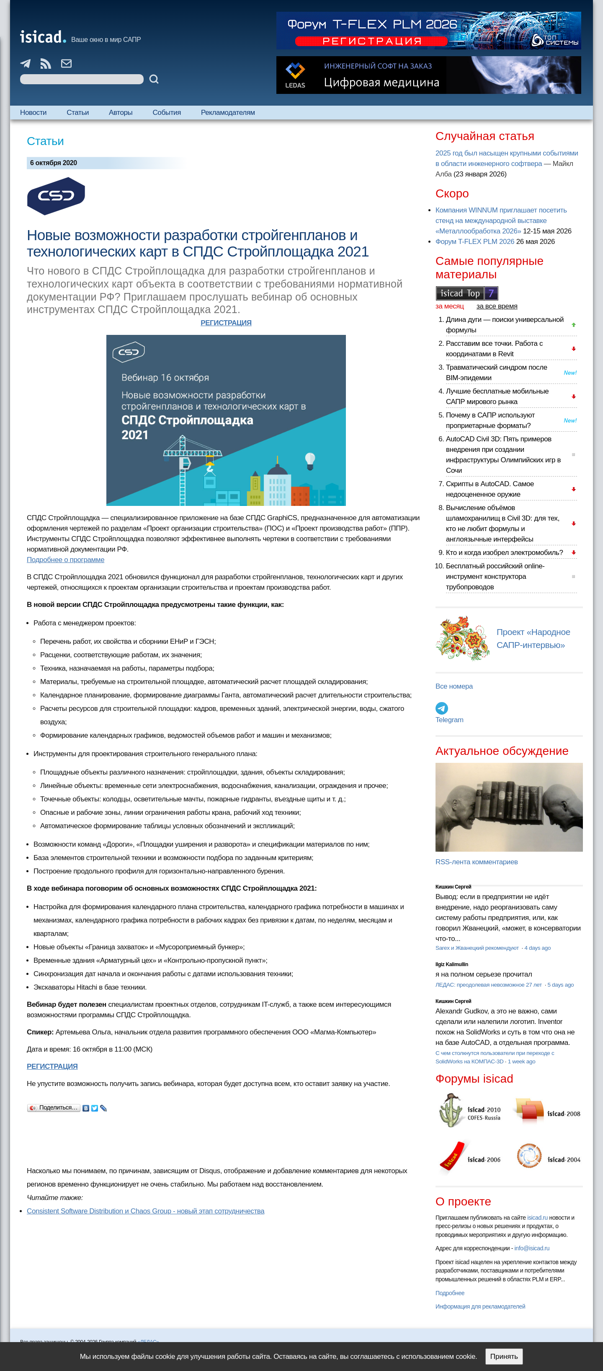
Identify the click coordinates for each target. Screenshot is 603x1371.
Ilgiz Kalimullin (452, 964)
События (166, 113)
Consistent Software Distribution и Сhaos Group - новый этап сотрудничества (145, 1211)
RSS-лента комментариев (477, 862)
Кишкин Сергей (454, 887)
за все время (497, 306)
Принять (504, 1357)
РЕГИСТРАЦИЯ (226, 323)
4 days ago (537, 948)
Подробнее (450, 1293)
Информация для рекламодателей (480, 1306)
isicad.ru (537, 1217)
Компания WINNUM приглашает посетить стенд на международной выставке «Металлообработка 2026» (501, 220)
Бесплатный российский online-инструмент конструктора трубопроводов (495, 576)
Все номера (454, 686)
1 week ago (522, 1061)
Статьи (78, 113)
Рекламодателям (228, 113)
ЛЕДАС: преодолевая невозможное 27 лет (489, 985)
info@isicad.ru (532, 1248)
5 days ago (560, 985)
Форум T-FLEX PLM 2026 (475, 242)
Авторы (120, 113)
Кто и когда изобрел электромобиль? (504, 553)
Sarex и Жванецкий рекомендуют (478, 948)
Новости (33, 113)
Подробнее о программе (65, 560)
